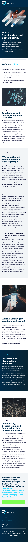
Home (3, 8)
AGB (23, 531)
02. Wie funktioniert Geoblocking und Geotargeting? (14, 72)
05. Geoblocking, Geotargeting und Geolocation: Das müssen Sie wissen (13, 81)
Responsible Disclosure (7, 530)
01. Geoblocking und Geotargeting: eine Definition (13, 69)
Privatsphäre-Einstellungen (10, 531)
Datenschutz (23, 530)
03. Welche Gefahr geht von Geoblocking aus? (13, 75)
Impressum (16, 530)
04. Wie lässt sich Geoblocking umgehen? (11, 77)
